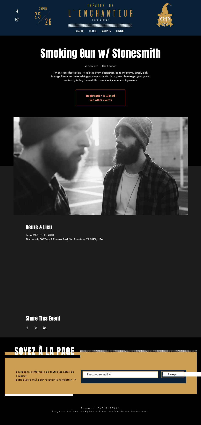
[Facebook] (17, 11)
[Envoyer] (172, 374)
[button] (106, 31)
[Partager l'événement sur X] (36, 328)
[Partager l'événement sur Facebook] (27, 328)
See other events (100, 100)
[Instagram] (17, 19)
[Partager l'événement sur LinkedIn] (44, 328)
